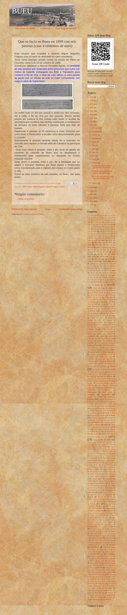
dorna (98, 383)
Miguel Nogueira (39, 187)
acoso (89, 282)
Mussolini (105, 492)
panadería (90, 510)
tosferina (92, 583)
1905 (89, 245)
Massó (112, 476)
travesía (110, 583)
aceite (111, 279)
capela (89, 334)
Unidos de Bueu (105, 588)
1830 (94, 224)
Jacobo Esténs (108, 444)
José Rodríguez (94, 456)
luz (97, 465)
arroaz (89, 302)
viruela (96, 595)
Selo (106, 567)
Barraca (98, 308)
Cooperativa (90, 359)
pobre (99, 531)
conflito (112, 352)
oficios (113, 501)
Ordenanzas (109, 504)
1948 (104, 266)
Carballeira (91, 336)
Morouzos (101, 488)
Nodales (89, 499)
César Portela (105, 345)
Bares (91, 308)
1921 (95, 252)
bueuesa (109, 322)
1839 (111, 224)
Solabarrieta (90, 574)
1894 (100, 238)
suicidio (89, 577)
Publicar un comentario (26, 199)
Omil (91, 504)
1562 (94, 215)
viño (103, 592)
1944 (108, 264)
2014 (92, 194)
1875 (111, 231)
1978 (96, 275)
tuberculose (105, 586)
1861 (111, 229)
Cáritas (110, 336)
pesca (113, 527)
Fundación (97, 425)
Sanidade (102, 563)
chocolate (93, 347)
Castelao (109, 340)
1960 (102, 270)
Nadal (91, 494)
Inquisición (109, 442)
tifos (105, 579)
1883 (111, 233)
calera (98, 327)
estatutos (110, 404)
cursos (95, 369)
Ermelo (100, 397)
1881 (106, 233)
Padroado (98, 508)
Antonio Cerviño (98, 292)
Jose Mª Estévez (103, 451)
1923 (107, 252)
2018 (92, 121)
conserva (93, 354)
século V (89, 567)
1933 (96, 259)
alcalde (29, 187)
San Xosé (111, 561)
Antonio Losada (110, 292)
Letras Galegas (92, 460)
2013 (92, 198)
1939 (113, 261)
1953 (102, 268)
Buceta (110, 318)
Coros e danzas (99, 361)
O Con (92, 501)
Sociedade (98, 572)
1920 (89, 252)
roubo (106, 552)
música (97, 492)
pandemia (99, 511)
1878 (94, 233)
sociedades (109, 572)
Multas (89, 492)
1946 (91, 266)
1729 (111, 218)
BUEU (22, 11)
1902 (96, 243)
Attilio (89, 304)
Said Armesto (98, 554)
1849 (89, 229)
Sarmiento (102, 565)
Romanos (99, 552)
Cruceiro (90, 366)
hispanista (110, 431)
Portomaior (105, 533)
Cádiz (91, 327)
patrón (111, 513)
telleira (113, 577)
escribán (110, 399)
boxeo (102, 318)
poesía (113, 531)
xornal (100, 597)
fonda (111, 420)
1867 (88, 231)
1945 (113, 264)
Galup (100, 427)
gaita (94, 427)
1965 (113, 270)
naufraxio (108, 495)
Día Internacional (101, 381)
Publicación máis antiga (70, 209)
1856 (101, 229)
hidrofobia (101, 431)
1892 (95, 238)
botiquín (93, 318)
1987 (101, 275)
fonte (88, 422)
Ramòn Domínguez (100, 540)
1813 (94, 222)
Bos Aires (112, 315)
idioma (89, 437)
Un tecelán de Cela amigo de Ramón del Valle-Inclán (101, 172)
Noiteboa (112, 499)
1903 (103, 243)
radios (89, 540)
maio (94, 152)
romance (110, 549)
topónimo (104, 581)
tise (110, 579)
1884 (88, 236)
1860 (106, 229)
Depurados (90, 378)
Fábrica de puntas (110, 408)
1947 (98, 266)
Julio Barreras (106, 456)
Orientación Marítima (94, 506)
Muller (95, 490)
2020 (92, 115)
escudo (96, 401)
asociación (101, 302)
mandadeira (109, 467)
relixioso (89, 545)
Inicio (47, 209)
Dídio (111, 381)
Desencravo (100, 378)
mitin (111, 483)
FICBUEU (110, 418)
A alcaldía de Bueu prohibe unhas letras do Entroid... (101, 167)
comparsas (94, 352)
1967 (97, 273)
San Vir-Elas (91, 561)
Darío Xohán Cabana (101, 374)
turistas (113, 586)
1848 (111, 227)
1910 (89, 247)
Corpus (109, 361)
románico (90, 552)
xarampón (104, 595)
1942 (102, 264)
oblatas (98, 501)
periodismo (91, 526)
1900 (110, 240)
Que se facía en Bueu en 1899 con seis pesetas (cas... (102, 177)
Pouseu (113, 533)
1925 (92, 254)
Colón (104, 350)
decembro (96, 128)
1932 (89, 259)
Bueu (99, 320)
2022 (92, 108)
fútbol (106, 425)
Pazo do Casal (110, 515)
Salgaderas (93, 556)
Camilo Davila (94, 329)
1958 (97, 270)
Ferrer (99, 415)
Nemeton (109, 497)
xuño (94, 149)
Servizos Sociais (98, 570)
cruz (98, 366)
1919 (111, 249)
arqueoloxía (108, 297)
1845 (100, 227)
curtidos (102, 369)
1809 (105, 220)
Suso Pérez (97, 577)
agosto (94, 142)
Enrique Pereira (107, 392)
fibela (103, 418)
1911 (95, 247)
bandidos (105, 306)
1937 (96, 261)
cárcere (102, 336)
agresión (102, 282)
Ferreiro (92, 415)
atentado (110, 302)
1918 (104, 249)
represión (111, 545)
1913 (107, 247)
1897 (89, 240)
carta (95, 338)
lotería (104, 462)
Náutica (90, 497)
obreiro (105, 501)
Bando (113, 306)
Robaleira (93, 549)
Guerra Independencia (100, 429)
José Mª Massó (98, 453)
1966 (91, 273)
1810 (111, 220)
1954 (107, 268)
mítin (88, 485)
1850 (95, 229)
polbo (91, 533)
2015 (92, 191)
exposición (111, 406)
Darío (106, 372)
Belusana (112, 308)
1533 (88, 215)
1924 (113, 252)
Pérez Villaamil (107, 522)
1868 (95, 231)
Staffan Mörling (101, 574)
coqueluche (109, 359)
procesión (98, 538)
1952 (96, 268)
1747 (88, 220)
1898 (96, 240)
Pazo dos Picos (95, 517)
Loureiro (110, 462)
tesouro (99, 579)
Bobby (91, 315)
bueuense (90, 322)
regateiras (104, 542)
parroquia (110, 510)
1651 (105, 215)
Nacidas (112, 492)
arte (95, 302)
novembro (96, 131)
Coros (89, 361)
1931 (111, 257)
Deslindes (90, 381)
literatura (96, 462)
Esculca (111, 401)
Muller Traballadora (106, 490)
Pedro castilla (98, 520)
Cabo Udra (112, 324)
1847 (106, 227)
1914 (113, 247)
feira (95, 413)
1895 (106, 238)
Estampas (90, 404)
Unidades (93, 588)
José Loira (92, 451)
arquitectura (91, 299)
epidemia (105, 394)
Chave (113, 345)
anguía (89, 292)
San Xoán (101, 561)
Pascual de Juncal (92, 513)
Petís (113, 529)
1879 (100, 233)
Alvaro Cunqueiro (101, 290)
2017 (92, 125)
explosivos (102, 406)
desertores (110, 378)
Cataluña (90, 345)
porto (97, 533)
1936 (89, 261)
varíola (89, 590)
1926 (98, 254)
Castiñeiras (90, 343)
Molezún (102, 485)
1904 (110, 243)
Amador (110, 290)
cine (100, 347)
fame (98, 410)
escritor (89, 401)
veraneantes (105, 590)
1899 (24, 187)
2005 (92, 205)
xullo (94, 145)
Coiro (98, 350)
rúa (112, 552)
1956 (91, 270)
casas (99, 340)
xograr (92, 597)
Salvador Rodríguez (104, 556)
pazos (106, 517)
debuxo (112, 374)
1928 (113, 254)
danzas (100, 372)
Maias (89, 467)
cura (112, 366)
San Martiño (108, 559)
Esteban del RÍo (92, 406)
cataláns (110, 343)
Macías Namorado (107, 465)
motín (89, 490)
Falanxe (92, 410)
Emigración (106, 390)
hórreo (111, 434)
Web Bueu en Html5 (25, 28)
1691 (100, 218)
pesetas (62, 187)
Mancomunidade (98, 467)
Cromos (110, 363)
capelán (99, 334)
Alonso (103, 288)
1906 (97, 245)
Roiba (101, 549)
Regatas (96, 542)
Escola (90, 399)
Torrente (112, 581)
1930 (102, 256)
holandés (104, 434)
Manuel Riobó (108, 472)
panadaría (109, 508)
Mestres (112, 481)
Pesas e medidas (103, 526)
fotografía (96, 422)
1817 (100, 222)
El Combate (101, 385)
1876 (88, 233)
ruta (88, 554)
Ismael (99, 444)
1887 (105, 236)
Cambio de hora (108, 327)
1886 (100, 236)
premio (89, 538)
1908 (111, 245)
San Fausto (98, 558)
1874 (106, 231)
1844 (94, 227)
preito (111, 536)
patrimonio (104, 513)
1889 (89, 238)
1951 (89, 268)
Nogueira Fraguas (51, 187)
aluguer (110, 288)
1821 (111, 222)
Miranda (105, 483)
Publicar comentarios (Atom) (33, 214)
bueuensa (109, 320)
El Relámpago (99, 388)
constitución (90, 356)
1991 (106, 275)
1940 (91, 264)
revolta (113, 547)
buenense (90, 320)
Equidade (90, 397)
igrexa (111, 436)
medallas (109, 479)
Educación (107, 383)
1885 (94, 236)
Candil (101, 331)
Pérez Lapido (94, 522)
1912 (100, 247)
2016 (92, 187)
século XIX (99, 568)
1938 (104, 261)
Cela (96, 345)
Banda (89, 306)
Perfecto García (93, 524)
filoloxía (98, 420)
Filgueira (89, 420)
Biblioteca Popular (109, 313)
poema (106, 531)
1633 (100, 215)
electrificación (91, 390)
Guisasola (112, 429)
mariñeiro (102, 474)
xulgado (90, 599)
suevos (111, 574)
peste (108, 529)
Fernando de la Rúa (107, 413)
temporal (91, 579)
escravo (101, 399)
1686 (94, 218)
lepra (111, 458)
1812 (88, 222)
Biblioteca (96, 313)
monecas (92, 488)
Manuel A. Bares (93, 469)
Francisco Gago (108, 422)
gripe (105, 427)
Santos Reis (91, 565)
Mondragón (111, 485)
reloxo (104, 545)
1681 (88, 218)
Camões (109, 329)
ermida (109, 397)
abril (93, 156)
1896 (111, 238)
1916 (91, 249)
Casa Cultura (105, 338)
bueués (101, 322)
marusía (103, 476)
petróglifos (92, 531)
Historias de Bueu (93, 434)
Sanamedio (93, 563)
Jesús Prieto (102, 447)
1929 (94, 256)
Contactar (45, 28)
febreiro (95, 163)
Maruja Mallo (94, 476)
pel (106, 520)
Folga (104, 420)
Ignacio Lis (99, 437)
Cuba (104, 366)
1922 (100, 252)
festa (113, 415)
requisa (105, 547)
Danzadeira (90, 372)
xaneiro (95, 183)
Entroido (91, 394)
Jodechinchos (100, 449)
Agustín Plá (99, 285)
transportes (101, 583)
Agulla (89, 285)
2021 (92, 111)
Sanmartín (110, 563)
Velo (96, 590)
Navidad (100, 497)
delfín (91, 376)
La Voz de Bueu (101, 458)
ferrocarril (105, 415)
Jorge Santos (111, 449)
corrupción (90, 363)
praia (91, 536)
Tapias (106, 577)
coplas (100, 359)
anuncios (92, 295)
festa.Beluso (95, 418)
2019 (92, 118)
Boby (97, 315)
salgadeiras (111, 554)
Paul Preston (91, 515)
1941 (97, 264)
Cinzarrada (90, 350)
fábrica (100, 408)
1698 (105, 218)
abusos (104, 279)
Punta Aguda (109, 538)
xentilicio (112, 595)
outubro (95, 135)
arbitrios (110, 295)
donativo (89, 383)
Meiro (97, 481)
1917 (98, 249)
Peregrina (112, 520)
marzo (94, 159)
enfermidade (92, 392)
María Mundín (91, 474)
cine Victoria (109, 347)
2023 (92, 104)
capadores (109, 331)
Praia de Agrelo (101, 536)
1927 (105, 254)
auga (95, 304)
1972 (108, 273)
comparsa (111, 350)
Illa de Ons (105, 440)
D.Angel (110, 369)
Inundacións (90, 444)
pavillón (100, 515)
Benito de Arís (104, 311)
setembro (95, 138)
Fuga (88, 424)
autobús (103, 304)
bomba (104, 315)
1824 (88, 224)
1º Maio (112, 275)
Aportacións (101, 295)
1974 (113, 273)
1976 (90, 275)
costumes (100, 363)
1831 (99, 224)
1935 (110, 259)
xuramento (98, 599)
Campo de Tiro (92, 331)
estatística (101, 404)
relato (111, 542)
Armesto (98, 297)
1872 (101, 231)
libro (110, 460)
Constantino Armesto (106, 354)
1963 (107, 270)
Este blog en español (66, 28)
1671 (111, 215)
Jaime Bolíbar (91, 447)
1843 (88, 227)
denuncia (100, 376)
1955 (113, 268)
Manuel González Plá (93, 472)
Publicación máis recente (24, 209)
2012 (92, 201)
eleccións (110, 388)
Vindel (97, 592)
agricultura (110, 282)
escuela (104, 401)
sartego (110, 565)
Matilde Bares (97, 479)
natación (99, 494)
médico (90, 481)
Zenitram (106, 599)
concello (104, 352)
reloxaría (97, 545)
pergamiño (108, 524)
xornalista (109, 597)
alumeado (90, 290)
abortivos (96, 279)
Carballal (109, 334)
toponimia (96, 581)
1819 (106, 222)
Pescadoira (93, 529)
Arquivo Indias (109, 299)
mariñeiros (111, 474)
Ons (98, 504)
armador (89, 297)
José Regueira (110, 453)
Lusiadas (90, 465)
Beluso (93, 311)
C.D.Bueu (90, 324)
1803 (100, 220)
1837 (105, 224)
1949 (111, 266)
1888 (111, 236)
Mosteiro (110, 488)
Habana (92, 431)
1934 (103, 259)
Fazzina (104, 410)
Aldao (95, 288)
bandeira (97, 306)
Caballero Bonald (101, 324)
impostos (90, 442)
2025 (92, 97)
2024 (92, 101)
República (94, 547)
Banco (111, 304)
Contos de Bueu (105, 356)
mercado (104, 481)
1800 (94, 220)
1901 (89, 243)
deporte (109, 376)
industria (99, 442)
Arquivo (100, 299)
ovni (107, 506)
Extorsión (92, 408)
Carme (89, 338)
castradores (101, 343)
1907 (104, 245)
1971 (102, 273)
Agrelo (95, 282)
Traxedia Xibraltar (93, 586)
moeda (95, 485)
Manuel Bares (108, 469)
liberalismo (103, 460)
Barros (105, 308)
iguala (95, 440)
